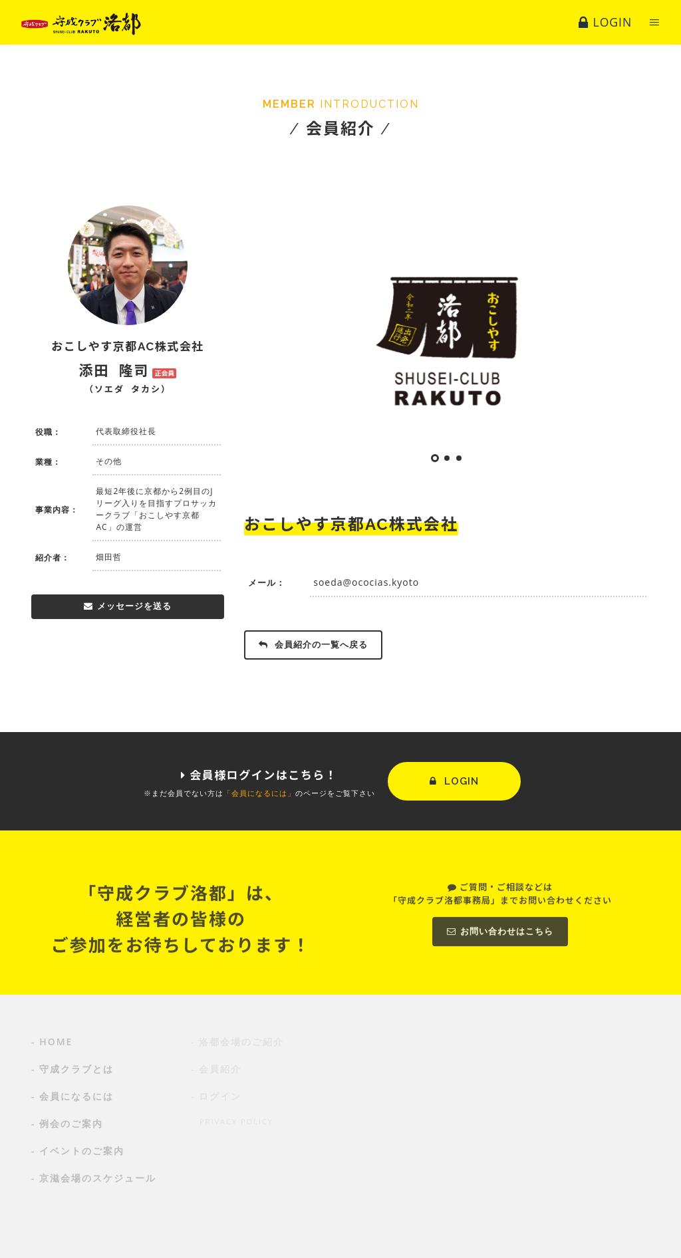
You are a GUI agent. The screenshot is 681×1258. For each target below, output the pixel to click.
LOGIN (454, 781)
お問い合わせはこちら (500, 995)
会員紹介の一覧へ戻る (313, 645)
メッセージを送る (128, 606)
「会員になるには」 (259, 793)
